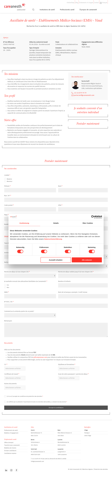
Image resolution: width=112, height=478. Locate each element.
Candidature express (10, 453)
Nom (59, 186)
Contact (96, 3)
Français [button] (103, 3)
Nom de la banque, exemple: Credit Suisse (72, 292)
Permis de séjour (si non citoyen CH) (16, 272)
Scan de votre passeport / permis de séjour (73, 374)
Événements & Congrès (86, 3)
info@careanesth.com (37, 461)
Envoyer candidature (10, 450)
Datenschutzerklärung (53, 239)
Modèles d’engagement (11, 433)
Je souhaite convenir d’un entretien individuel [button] (88, 110)
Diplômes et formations (66, 364)
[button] (33, 10)
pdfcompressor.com (40, 357)
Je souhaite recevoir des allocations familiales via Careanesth (25, 281)
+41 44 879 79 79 (78, 93)
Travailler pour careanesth (12, 445)
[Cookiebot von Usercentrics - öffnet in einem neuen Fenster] (93, 216)
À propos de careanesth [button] (88, 10)
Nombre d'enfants (64, 281)
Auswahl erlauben (55, 260)
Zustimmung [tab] (24, 223)
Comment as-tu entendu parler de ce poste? (19, 311)
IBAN (6, 292)
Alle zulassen (87, 260)
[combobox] (56, 266)
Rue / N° (7, 196)
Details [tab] (56, 223)
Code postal (8, 205)
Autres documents (10, 384)
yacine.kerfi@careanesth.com (82, 95)
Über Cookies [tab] (88, 223)
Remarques (8, 321)
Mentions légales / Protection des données (95, 469)
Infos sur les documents (12, 350)
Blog (76, 3)
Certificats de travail (11, 374)
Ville (59, 205)
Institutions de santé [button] (47, 10)
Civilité (6, 175)
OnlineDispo (70, 3)
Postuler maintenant (88, 124)
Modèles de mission (10, 448)
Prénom (6, 186)
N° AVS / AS (8, 302)
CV (5, 364)
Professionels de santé (11, 430)
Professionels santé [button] (67, 10)
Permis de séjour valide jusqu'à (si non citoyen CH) (75, 272)
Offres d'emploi (8, 442)
